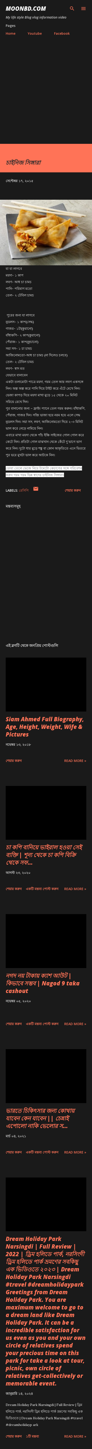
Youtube (35, 33)
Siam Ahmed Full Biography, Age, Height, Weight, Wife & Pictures (45, 726)
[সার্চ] (72, 8)
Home (10, 33)
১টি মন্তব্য (32, 1436)
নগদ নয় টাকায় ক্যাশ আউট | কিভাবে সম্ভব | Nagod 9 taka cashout (43, 983)
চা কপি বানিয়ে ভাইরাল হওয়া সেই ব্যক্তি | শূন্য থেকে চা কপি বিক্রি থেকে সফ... (44, 854)
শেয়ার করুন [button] (73, 490)
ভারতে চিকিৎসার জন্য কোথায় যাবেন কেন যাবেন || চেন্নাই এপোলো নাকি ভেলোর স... (40, 1118)
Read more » (75, 760)
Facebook (62, 33)
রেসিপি (24, 490)
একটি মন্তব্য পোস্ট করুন (42, 889)
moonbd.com (26, 8)
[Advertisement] (46, 95)
